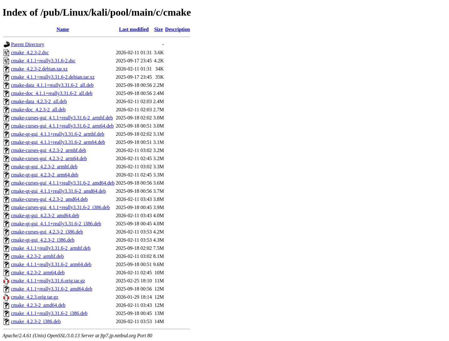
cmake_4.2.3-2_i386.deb (36, 321)
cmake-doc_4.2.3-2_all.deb (38, 109)
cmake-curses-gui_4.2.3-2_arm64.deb (49, 158)
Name (62, 29)
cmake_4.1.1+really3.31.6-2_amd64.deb (51, 288)
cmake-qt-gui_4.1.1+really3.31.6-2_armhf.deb (57, 134)
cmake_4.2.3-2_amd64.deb (38, 305)
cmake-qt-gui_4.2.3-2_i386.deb (42, 240)
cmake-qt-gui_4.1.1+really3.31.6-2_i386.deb (56, 223)
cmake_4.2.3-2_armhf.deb (37, 256)
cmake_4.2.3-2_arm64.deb (38, 272)
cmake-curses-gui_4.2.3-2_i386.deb (47, 231)
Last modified (134, 29)
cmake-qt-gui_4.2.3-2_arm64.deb (44, 174)
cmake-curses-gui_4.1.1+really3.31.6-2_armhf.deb (62, 117)
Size (158, 29)
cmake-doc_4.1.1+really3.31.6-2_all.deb (51, 93)
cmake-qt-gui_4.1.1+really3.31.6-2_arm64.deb (58, 142)
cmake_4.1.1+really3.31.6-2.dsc (43, 60)
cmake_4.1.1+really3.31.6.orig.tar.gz (48, 280)
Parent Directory (27, 44)
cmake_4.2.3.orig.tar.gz (34, 297)
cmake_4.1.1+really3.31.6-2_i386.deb (49, 313)
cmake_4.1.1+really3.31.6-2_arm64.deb (51, 264)
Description (177, 29)
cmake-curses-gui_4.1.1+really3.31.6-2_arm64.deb (62, 126)
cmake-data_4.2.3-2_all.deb (39, 101)
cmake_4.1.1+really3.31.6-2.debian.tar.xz (52, 77)
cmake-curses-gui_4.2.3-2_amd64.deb (49, 199)
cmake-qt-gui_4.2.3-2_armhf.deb (44, 166)
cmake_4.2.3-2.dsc (30, 52)
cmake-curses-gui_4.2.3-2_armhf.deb (48, 150)
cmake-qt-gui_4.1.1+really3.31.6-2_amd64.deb (58, 191)
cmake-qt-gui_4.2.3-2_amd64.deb (45, 215)
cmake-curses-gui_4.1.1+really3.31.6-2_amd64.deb (62, 183)
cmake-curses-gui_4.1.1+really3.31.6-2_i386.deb (60, 207)
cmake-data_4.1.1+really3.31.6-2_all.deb (52, 85)
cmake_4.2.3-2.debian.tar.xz (39, 68)
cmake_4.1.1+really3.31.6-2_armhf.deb (51, 248)
